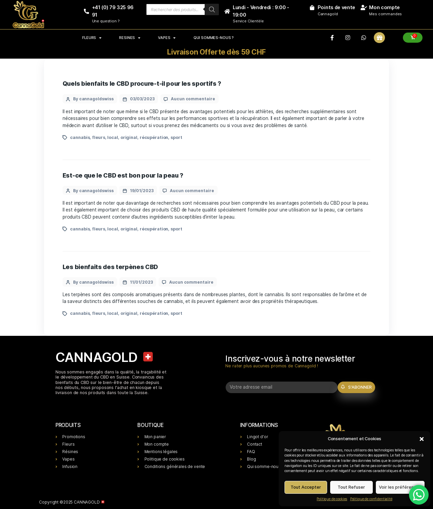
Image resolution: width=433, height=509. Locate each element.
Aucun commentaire (193, 98)
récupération (154, 137)
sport (176, 137)
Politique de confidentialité (371, 499)
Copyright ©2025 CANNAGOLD (72, 502)
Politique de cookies (332, 499)
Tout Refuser (351, 487)
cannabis (80, 137)
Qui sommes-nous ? (213, 37)
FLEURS (91, 37)
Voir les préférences (400, 487)
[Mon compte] (363, 7)
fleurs (98, 137)
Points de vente (336, 7)
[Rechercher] (212, 9)
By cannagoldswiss (93, 98)
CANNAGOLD (105, 357)
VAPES (167, 37)
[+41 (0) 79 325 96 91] (86, 11)
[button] (422, 439)
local (112, 137)
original (128, 137)
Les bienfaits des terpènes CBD (110, 266)
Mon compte (384, 7)
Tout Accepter (306, 487)
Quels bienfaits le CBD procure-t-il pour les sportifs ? (142, 83)
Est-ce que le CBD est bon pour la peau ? (123, 175)
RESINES (129, 37)
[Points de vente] (312, 7)
